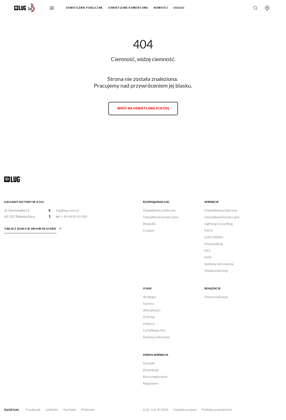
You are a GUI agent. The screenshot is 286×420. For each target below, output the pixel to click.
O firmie (149, 317)
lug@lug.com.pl (67, 210)
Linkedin (52, 409)
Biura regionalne (155, 377)
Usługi (178, 7)
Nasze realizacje (216, 297)
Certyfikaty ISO (154, 330)
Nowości (161, 7)
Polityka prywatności (217, 409)
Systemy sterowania (218, 264)
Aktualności (151, 310)
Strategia (149, 297)
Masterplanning (216, 270)
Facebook (33, 409)
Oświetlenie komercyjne (128, 7)
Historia (149, 323)
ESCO (208, 230)
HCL (207, 250)
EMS (207, 257)
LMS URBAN (213, 237)
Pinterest (87, 409)
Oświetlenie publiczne (84, 7)
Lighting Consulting (218, 224)
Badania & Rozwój (156, 337)
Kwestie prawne (185, 409)
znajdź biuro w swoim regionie (30, 229)
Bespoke (149, 224)
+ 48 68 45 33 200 (74, 216)
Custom (148, 230)
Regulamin (151, 383)
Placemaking (213, 244)
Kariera (148, 303)
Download (150, 370)
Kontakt (149, 363)
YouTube (69, 409)
